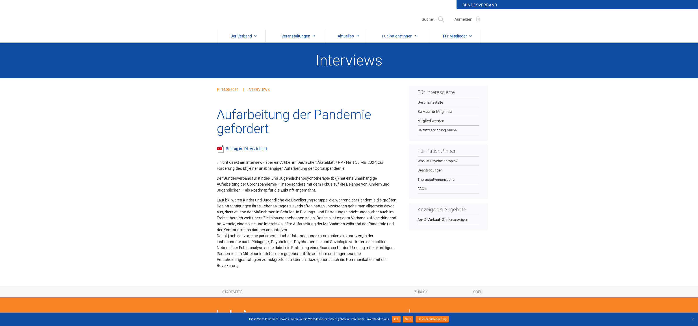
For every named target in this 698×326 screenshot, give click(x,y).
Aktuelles (346, 40)
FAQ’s (422, 193)
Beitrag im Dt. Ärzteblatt (246, 152)
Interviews (349, 64)
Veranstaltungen (295, 40)
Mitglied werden (431, 125)
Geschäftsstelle (430, 106)
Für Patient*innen (397, 40)
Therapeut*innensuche (436, 183)
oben (478, 296)
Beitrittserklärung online (437, 134)
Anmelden (463, 19)
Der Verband (241, 40)
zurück (421, 296)
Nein (408, 319)
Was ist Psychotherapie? (437, 165)
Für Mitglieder (455, 40)
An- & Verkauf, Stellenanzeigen (443, 223)
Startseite (232, 296)
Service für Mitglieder (435, 115)
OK (396, 319)
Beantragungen (430, 174)
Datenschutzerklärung (432, 319)
